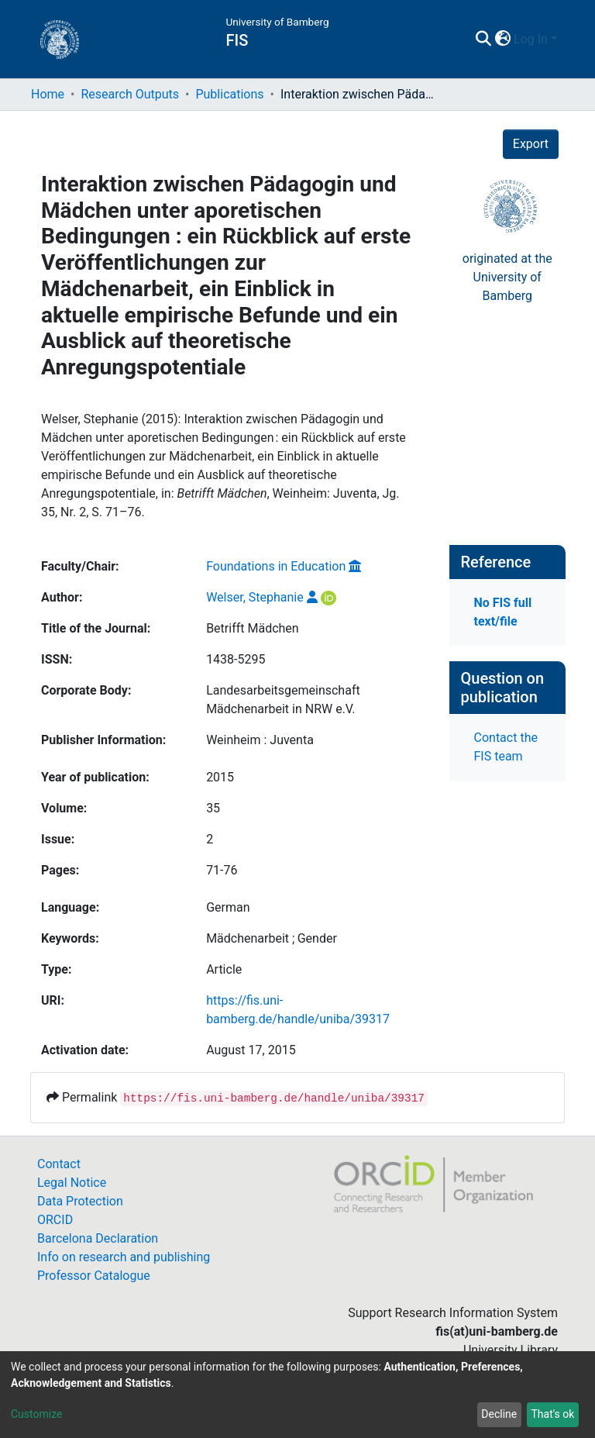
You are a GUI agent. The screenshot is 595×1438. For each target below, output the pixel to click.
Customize (36, 1414)
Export (531, 143)
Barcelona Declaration (97, 1238)
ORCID (55, 1219)
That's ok (552, 1414)
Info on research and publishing (123, 1257)
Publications (229, 94)
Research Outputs (130, 94)
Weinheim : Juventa (260, 740)
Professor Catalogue (93, 1275)
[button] (502, 39)
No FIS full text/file (503, 612)
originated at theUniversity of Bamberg (507, 277)
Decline (499, 1414)
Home (47, 94)
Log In (531, 39)
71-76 (221, 870)
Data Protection (80, 1201)
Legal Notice (71, 1182)
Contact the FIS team (506, 747)
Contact (59, 1164)
